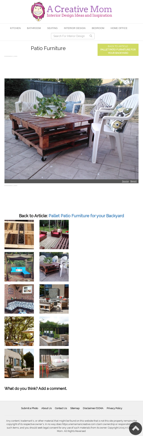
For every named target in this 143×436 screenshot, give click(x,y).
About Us (46, 408)
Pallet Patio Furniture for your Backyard (86, 215)
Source (125, 181)
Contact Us (61, 408)
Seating (52, 28)
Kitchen (15, 28)
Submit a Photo (29, 408)
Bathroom (34, 28)
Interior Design (74, 28)
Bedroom (98, 28)
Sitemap (75, 408)
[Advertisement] (72, 66)
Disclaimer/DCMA (93, 408)
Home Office (119, 28)
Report (133, 181)
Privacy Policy (114, 408)
